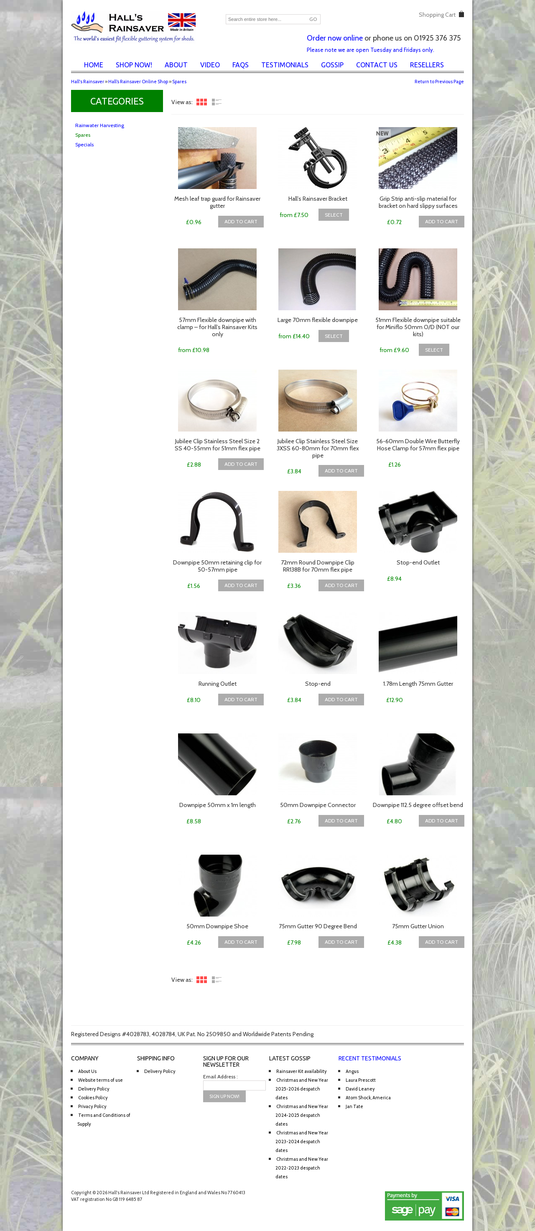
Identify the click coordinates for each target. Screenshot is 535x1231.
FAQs (240, 65)
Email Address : (220, 1076)
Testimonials (284, 65)
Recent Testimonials (370, 1058)
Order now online (335, 38)
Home (93, 65)
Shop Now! (134, 65)
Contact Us (376, 65)
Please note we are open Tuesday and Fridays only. (370, 49)
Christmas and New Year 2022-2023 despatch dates (301, 1168)
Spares (179, 81)
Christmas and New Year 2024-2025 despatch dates (301, 1115)
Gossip (332, 65)
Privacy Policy (92, 1106)
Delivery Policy (94, 1089)
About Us (87, 1071)
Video (210, 65)
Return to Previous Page (439, 81)
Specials (84, 144)
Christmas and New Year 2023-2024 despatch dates (301, 1141)
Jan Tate (354, 1106)
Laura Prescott (361, 1080)
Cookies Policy (93, 1098)
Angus (352, 1071)
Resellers (427, 65)
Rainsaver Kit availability (301, 1071)
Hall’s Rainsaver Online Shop (138, 81)
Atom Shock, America (368, 1098)
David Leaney (360, 1089)
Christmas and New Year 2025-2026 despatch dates (301, 1089)
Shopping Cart (437, 14)
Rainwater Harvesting (99, 125)
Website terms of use (100, 1080)
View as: (182, 102)
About (176, 65)
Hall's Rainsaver (87, 81)
